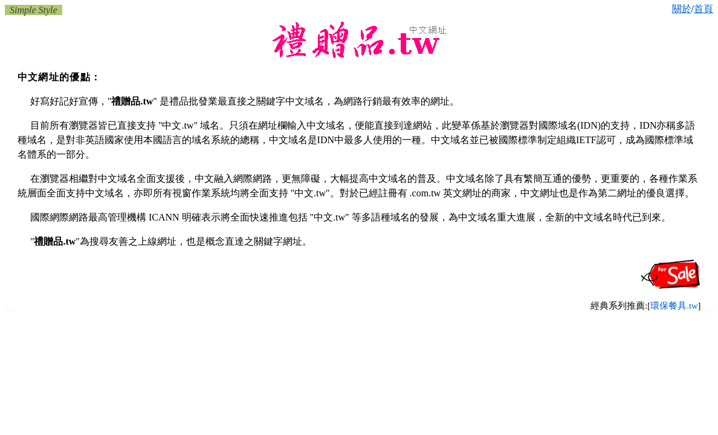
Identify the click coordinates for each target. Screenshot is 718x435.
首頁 (703, 9)
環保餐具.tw (673, 306)
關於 (681, 9)
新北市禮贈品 (9, 311)
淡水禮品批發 (706, 312)
